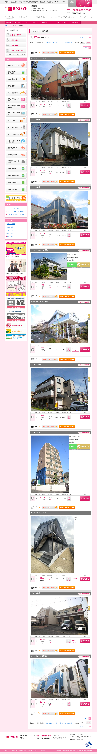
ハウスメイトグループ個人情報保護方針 (15, 750)
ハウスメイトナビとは (39, 750)
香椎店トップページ (47, 22)
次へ (86, 47)
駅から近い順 (59, 42)
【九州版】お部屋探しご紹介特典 (15, 214)
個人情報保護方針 (74, 22)
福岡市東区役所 (11, 224)
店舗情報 (8, 22)
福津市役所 (10, 233)
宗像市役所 (10, 236)
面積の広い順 (68, 42)
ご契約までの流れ (61, 22)
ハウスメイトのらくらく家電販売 (15, 211)
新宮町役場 (10, 227)
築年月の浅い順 (50, 42)
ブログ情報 (17, 22)
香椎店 (6, 25)
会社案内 (29, 750)
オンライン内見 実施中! (13, 208)
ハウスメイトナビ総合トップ (31, 22)
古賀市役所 (10, 230)
